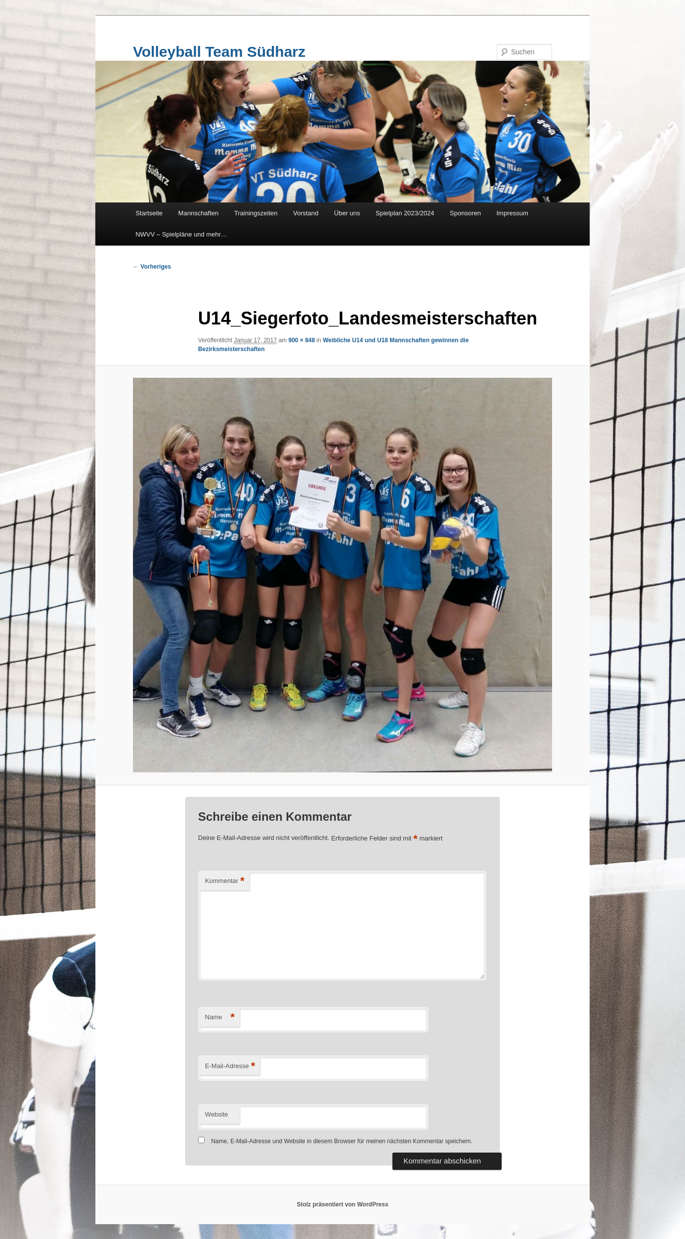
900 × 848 (301, 340)
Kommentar (225, 881)
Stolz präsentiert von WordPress (342, 1204)
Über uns (347, 213)
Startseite (149, 213)
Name (220, 1017)
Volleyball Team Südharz (219, 51)
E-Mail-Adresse (230, 1066)
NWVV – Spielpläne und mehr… (181, 234)
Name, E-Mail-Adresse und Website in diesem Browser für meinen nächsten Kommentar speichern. (341, 1141)
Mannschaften (198, 213)
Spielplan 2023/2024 (405, 213)
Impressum (512, 213)
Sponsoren (465, 213)
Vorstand (305, 213)
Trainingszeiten (256, 213)
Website (216, 1114)
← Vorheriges (152, 266)
